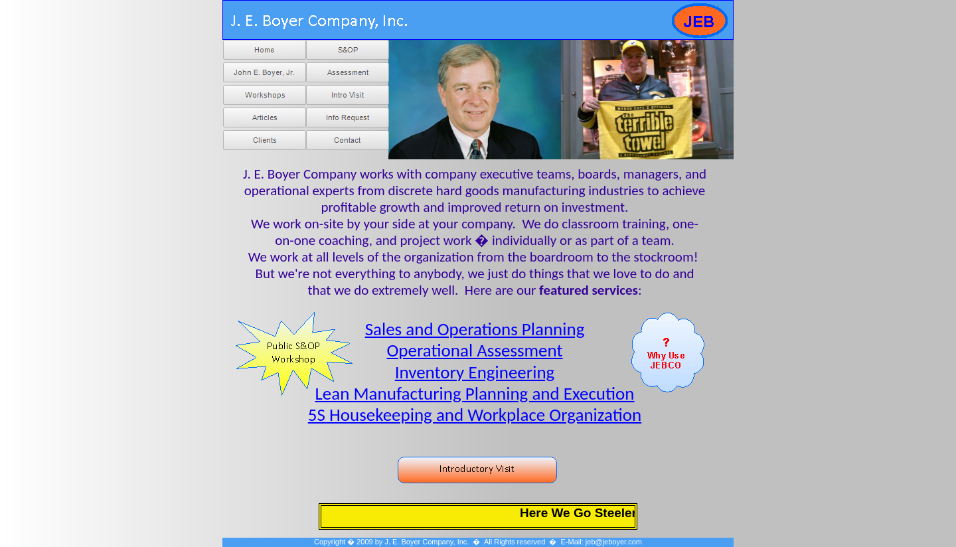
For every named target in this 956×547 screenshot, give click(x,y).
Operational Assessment (474, 350)
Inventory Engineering (475, 372)
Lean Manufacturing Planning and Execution (474, 393)
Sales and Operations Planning (475, 329)
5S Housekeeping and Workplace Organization (474, 415)
